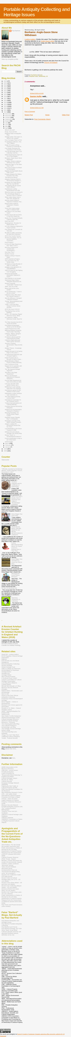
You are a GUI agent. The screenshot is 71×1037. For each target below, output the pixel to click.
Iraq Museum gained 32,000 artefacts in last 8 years (13, 390)
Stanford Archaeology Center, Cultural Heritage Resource (11, 718)
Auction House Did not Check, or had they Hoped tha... (13, 215)
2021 (5, 90)
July (6, 123)
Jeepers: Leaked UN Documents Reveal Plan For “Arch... (12, 425)
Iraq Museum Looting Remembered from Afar (12, 189)
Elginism (4, 659)
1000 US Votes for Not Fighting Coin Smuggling (13, 271)
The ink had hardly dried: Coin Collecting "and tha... (13, 152)
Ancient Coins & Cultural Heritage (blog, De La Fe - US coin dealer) (11, 879)
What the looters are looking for (14, 192)
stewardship (42, 76)
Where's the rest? (10, 130)
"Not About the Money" (11, 177)
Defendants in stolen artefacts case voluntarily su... (13, 394)
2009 (5, 449)
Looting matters (30, 39)
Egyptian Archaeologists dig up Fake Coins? (13, 171)
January (8, 447)
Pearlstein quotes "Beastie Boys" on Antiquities (12, 418)
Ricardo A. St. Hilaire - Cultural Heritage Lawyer (11, 708)
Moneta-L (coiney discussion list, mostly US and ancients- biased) (12, 861)
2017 (5, 98)
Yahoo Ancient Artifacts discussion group (9, 867)
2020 (5, 92)
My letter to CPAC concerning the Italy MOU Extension (13, 233)
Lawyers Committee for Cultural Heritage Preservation (11, 680)
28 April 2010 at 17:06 (36, 107)
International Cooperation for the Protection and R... (13, 400)
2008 (5, 451)
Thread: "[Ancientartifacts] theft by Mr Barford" (13, 302)
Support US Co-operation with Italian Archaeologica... (13, 366)
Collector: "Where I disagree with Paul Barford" (13, 334)
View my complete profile (10, 59)
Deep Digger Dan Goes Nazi (16, 514)
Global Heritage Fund (8, 667)
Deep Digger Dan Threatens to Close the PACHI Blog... (16, 561)
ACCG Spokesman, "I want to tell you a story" (13, 292)
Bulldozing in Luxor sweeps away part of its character (13, 387)
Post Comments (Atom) (42, 119)
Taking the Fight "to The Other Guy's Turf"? (13, 165)
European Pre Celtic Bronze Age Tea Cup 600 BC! (13, 183)
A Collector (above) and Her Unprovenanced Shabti (13, 337)
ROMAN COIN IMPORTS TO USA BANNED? (13, 267)
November (8, 115)
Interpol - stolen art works (10, 798)
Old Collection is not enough (13, 278)
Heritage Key (6, 673)
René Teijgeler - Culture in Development (10, 702)
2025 (5, 83)
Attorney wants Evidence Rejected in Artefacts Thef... (13, 201)
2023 (5, 87)
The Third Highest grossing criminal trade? (12, 397)
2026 (5, 81)
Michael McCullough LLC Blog (11, 686)
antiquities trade (33, 76)
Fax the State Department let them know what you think (13, 381)
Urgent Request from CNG (12, 328)
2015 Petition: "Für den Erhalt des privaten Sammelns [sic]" (11, 845)
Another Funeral (9, 254)
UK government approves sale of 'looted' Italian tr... (13, 355)
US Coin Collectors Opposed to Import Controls (14, 227)
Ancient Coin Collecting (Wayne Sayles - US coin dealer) (11, 886)
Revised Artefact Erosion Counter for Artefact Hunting (11, 644)
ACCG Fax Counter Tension (13, 236)
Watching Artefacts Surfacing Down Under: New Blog (13, 331)
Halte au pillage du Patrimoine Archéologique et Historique (11, 669)
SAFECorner (6, 714)
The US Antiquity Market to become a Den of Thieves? (13, 194)
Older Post (65, 115)
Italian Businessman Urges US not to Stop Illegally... (13, 155)
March (7, 443)
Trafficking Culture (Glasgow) (11, 736)
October (8, 117)
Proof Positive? (9, 242)
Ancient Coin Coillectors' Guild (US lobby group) (11, 875)
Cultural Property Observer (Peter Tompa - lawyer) (10, 858)
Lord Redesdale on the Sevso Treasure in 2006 (13, 429)
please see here (10, 749)
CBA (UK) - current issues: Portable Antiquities (10, 771)
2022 (5, 89)
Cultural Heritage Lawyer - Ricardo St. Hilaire (10, 778)
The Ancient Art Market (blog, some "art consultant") (11, 872)
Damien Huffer (36, 96)
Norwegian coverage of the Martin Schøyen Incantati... (13, 421)
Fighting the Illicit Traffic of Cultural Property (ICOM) (10, 786)
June (7, 124)
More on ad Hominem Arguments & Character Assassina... (12, 377)
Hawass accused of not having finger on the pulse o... (13, 352)
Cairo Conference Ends (11, 364)
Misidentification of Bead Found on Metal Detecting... (13, 361)
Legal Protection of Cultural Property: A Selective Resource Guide (11, 801)
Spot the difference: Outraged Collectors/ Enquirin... (13, 298)
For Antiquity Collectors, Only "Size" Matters (13, 142)
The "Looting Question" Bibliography (9, 808)
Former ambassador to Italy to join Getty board (13, 439)
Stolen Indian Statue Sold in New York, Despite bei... (13, 197)
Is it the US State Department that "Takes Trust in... (13, 244)
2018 (5, 96)
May (6, 126)
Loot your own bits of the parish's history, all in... (12, 384)
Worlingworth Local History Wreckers (15, 575)
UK (47, 76)
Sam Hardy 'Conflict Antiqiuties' (11, 716)
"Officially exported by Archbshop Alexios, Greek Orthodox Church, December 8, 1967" (12, 470)
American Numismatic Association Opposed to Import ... (12, 275)
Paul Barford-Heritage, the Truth (12, 928)
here (13, 758)
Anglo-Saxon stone (47, 41)
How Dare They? (9, 252)
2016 (5, 100)
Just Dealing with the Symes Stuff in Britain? (13, 186)
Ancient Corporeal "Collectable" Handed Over (13, 284)
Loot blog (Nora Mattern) (9, 683)
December (8, 114)
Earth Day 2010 (9, 221)
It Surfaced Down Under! (9, 678)
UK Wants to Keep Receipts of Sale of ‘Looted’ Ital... (13, 264)
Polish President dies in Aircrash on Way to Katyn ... (13, 358)
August (7, 121)
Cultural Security (7, 781)
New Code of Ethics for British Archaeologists (13, 168)
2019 (5, 94)
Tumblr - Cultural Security (10, 738)
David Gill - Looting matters (10, 654)
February (8, 445)
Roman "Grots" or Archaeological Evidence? (13, 435)
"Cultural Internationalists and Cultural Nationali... (13, 403)
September (8, 119)
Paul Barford (16, 31)
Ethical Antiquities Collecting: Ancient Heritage (11, 664)
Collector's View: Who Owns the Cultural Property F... (13, 295)
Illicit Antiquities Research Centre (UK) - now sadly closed (12, 793)
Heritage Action (6, 672)
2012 (5, 108)
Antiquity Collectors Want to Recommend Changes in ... (13, 179)
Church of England (50, 62)
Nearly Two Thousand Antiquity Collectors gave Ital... (13, 218)
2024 (5, 85)
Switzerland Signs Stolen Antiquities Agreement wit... (13, 280)
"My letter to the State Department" (11, 373)
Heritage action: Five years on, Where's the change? (13, 137)
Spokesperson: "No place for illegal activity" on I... (13, 223)
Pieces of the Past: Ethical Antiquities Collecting (10, 696)
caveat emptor (9, 441)
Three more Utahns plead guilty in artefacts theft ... (13, 209)
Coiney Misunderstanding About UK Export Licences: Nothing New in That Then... (17, 547)
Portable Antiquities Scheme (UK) (12, 806)
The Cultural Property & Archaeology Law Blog (9, 726)
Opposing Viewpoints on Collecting (15, 599)
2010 (5, 112)
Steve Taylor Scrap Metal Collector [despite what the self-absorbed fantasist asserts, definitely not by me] (11, 932)
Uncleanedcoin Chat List (9, 870)
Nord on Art (5, 694)
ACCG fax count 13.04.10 (12, 309)
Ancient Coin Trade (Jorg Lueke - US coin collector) (12, 892)
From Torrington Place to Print (13, 140)
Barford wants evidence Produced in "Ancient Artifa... (11, 205)
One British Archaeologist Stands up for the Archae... (13, 326)
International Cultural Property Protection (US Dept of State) (11, 796)
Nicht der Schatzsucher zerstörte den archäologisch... (11, 249)
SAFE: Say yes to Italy (11, 286)
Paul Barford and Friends (9, 927)
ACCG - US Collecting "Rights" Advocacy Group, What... (13, 314)
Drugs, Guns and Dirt (11, 132)
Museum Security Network (10, 805)
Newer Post (29, 115)
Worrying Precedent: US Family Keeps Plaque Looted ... (12, 414)
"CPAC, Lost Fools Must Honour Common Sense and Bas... (12, 306)
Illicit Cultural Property (8, 676)
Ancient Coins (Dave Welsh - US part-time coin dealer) (12, 883)
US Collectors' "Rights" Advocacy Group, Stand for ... (13, 319)
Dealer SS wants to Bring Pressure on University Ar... (13, 145)
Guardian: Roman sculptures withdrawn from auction (13, 161)
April (6, 128)
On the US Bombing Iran (9, 588)
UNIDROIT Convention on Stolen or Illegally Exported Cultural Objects (12, 820)
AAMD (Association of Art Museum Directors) (10, 767)
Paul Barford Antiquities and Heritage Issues (10, 921)
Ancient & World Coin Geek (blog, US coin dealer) (10, 889)
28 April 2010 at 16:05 (36, 93)
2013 (5, 106)
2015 (5, 102)
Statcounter (5, 460)
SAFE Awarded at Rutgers (12, 259)
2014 (5, 104)
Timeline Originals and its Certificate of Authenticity (16, 484)
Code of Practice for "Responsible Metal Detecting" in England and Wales (12, 775)
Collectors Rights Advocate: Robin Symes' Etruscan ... (13, 340)
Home (47, 115)
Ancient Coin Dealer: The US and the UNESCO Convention (13, 239)
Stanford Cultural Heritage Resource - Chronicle (10, 721)
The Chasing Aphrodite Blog (10, 724)
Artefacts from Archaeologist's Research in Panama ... (13, 410)
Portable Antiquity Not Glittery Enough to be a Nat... (13, 174)
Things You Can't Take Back (10, 735)
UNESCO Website (7, 817)
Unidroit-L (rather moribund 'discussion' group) (10, 864)
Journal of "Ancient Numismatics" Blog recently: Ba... (13, 345)
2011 (5, 110)
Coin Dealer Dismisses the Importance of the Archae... (13, 149)
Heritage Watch (6, 675)
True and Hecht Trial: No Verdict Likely (12, 261)
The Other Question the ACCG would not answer (13, 322)
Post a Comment (30, 111)
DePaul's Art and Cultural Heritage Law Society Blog (13, 432)
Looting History (6, 684)
